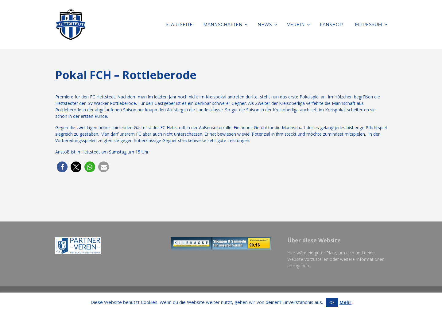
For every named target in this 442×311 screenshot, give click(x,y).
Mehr (345, 302)
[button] (62, 166)
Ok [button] (332, 302)
